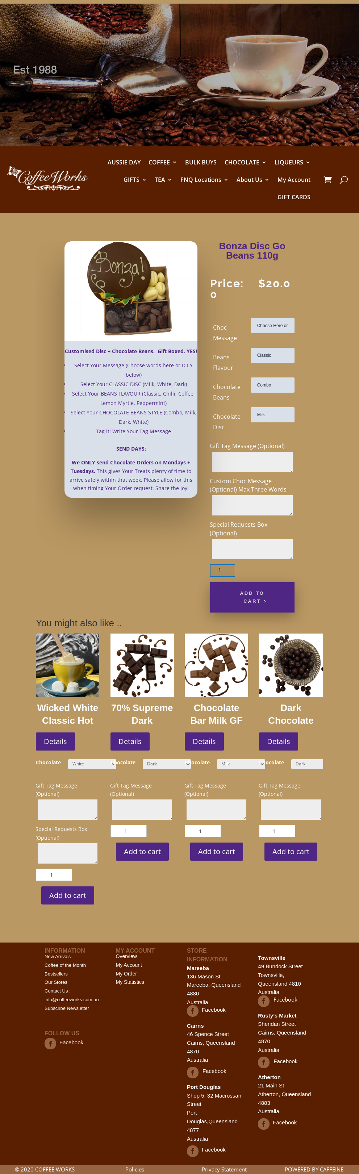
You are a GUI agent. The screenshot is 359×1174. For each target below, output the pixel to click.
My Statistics (130, 982)
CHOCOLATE (242, 162)
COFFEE (159, 162)
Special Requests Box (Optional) (238, 529)
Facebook (71, 1042)
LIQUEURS (289, 162)
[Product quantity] (222, 570)
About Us (249, 180)
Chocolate (48, 762)
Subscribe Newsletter (67, 1008)
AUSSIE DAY (124, 162)
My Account (293, 180)
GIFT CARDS (293, 197)
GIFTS (131, 180)
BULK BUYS (201, 162)
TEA (160, 180)
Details (55, 741)
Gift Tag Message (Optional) (247, 446)
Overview (126, 956)
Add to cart (252, 597)
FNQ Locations (200, 180)
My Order (126, 974)
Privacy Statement (224, 1169)
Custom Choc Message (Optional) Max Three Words (248, 485)
